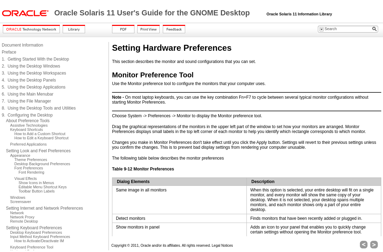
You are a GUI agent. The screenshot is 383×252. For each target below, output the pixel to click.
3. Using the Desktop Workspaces (34, 73)
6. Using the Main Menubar (27, 94)
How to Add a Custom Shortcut (39, 134)
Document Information (22, 45)
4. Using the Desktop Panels (29, 80)
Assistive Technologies (29, 125)
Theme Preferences (30, 160)
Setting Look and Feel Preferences (38, 150)
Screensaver (20, 202)
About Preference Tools (28, 120)
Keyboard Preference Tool (31, 247)
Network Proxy (22, 217)
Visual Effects (25, 178)
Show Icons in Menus (36, 183)
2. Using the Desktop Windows (31, 66)
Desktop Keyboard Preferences (36, 232)
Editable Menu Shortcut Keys (43, 187)
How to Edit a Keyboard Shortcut (41, 138)
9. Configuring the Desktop (27, 115)
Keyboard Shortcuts (26, 129)
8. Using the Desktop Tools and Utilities (39, 108)
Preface (9, 52)
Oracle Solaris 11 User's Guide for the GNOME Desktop (153, 13)
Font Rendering (31, 172)
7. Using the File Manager (26, 101)
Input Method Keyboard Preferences (40, 236)
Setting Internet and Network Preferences (44, 208)
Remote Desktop (24, 221)
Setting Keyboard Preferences (34, 227)
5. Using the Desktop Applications (33, 87)
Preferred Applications (28, 144)
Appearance (20, 155)
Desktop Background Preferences (42, 164)
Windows (17, 197)
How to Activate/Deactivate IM (39, 241)
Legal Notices (222, 245)
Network (17, 213)
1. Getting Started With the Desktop (35, 59)
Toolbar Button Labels (37, 191)
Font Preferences (28, 168)
